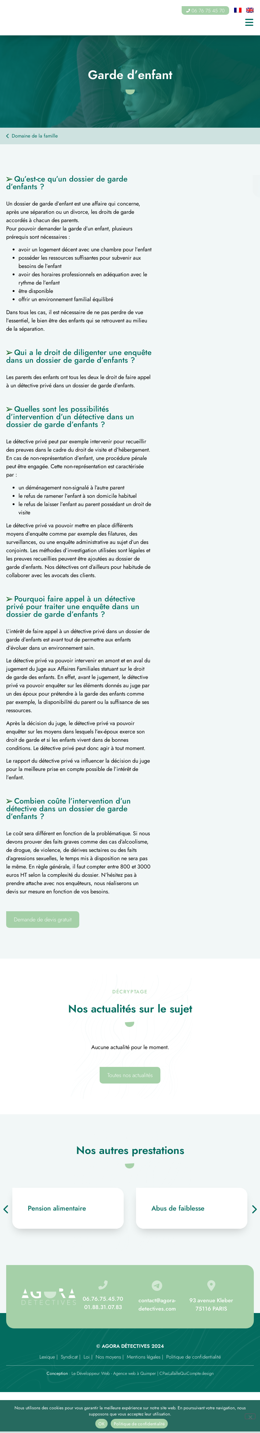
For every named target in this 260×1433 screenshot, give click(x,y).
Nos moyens (108, 1356)
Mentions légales (143, 1356)
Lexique (47, 1356)
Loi (87, 1356)
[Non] (250, 1416)
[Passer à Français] (237, 11)
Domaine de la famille (35, 135)
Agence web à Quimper (134, 1373)
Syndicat (69, 1356)
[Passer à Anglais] (250, 11)
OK (101, 1424)
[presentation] (6, 1209)
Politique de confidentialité (193, 1356)
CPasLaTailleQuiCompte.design (186, 1373)
